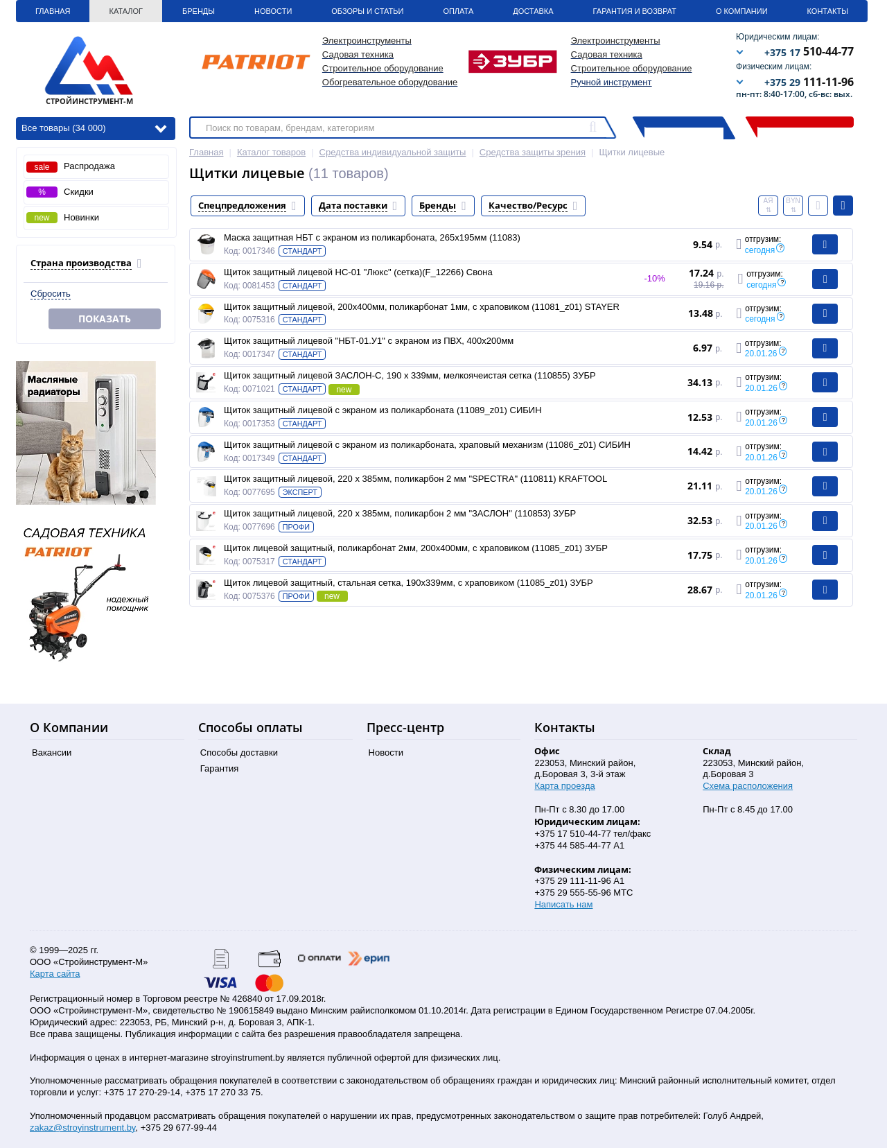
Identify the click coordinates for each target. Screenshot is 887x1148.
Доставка (533, 11)
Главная (52, 11)
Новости (273, 11)
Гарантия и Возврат (634, 11)
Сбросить (50, 293)
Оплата (458, 11)
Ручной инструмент (611, 82)
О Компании (742, 11)
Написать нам (563, 904)
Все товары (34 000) (93, 127)
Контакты (827, 11)
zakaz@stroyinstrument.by (82, 1127)
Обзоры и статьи (367, 11)
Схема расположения (748, 786)
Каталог (126, 11)
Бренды (198, 11)
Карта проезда (564, 786)
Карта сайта (55, 973)
